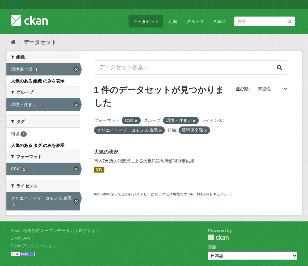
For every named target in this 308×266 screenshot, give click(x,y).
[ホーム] (13, 42)
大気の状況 (106, 152)
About (219, 21)
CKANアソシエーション (34, 245)
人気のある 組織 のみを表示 (38, 80)
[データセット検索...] (183, 67)
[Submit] (289, 21)
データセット (146, 21)
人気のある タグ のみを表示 (38, 145)
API (191, 194)
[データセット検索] (264, 21)
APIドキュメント (217, 194)
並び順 (242, 88)
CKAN (218, 237)
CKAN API (21, 238)
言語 (212, 246)
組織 (172, 21)
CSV (99, 170)
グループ (195, 21)
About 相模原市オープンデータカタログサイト (55, 230)
